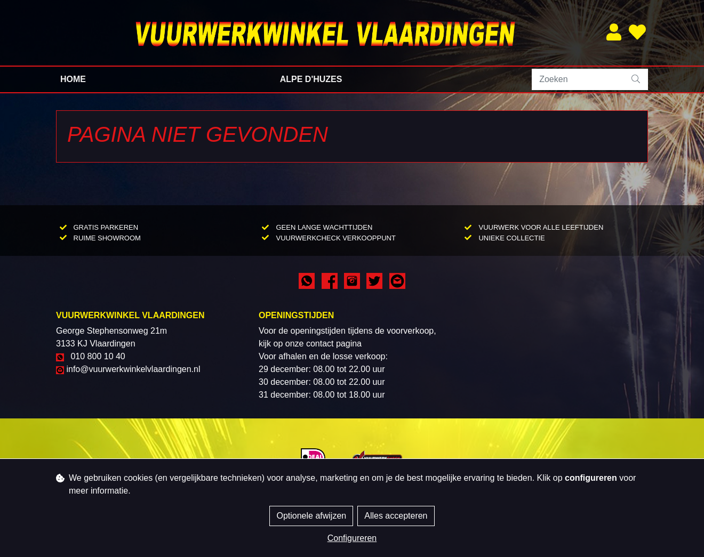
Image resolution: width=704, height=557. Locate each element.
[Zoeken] (578, 79)
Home (73, 79)
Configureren (352, 538)
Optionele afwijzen (311, 515)
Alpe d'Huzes (311, 79)
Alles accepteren (395, 515)
